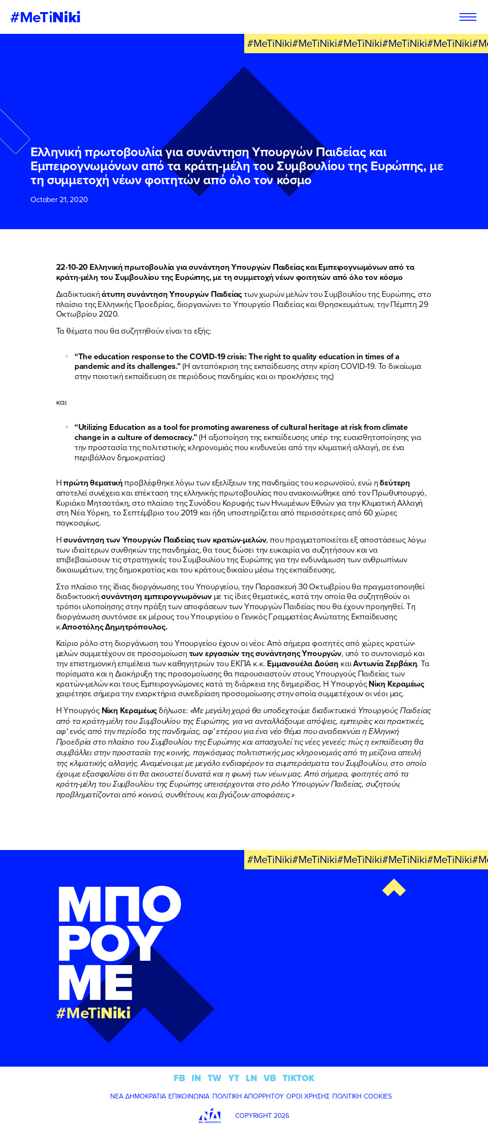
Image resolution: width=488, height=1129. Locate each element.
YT (233, 1078)
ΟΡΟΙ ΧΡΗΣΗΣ (308, 1096)
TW (214, 1078)
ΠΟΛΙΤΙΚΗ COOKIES (362, 1096)
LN (251, 1078)
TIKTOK (298, 1078)
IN (196, 1078)
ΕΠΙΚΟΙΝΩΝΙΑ (188, 1096)
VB (270, 1078)
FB (179, 1078)
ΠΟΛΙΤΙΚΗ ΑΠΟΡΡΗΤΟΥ (248, 1096)
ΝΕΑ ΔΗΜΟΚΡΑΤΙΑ (138, 1096)
